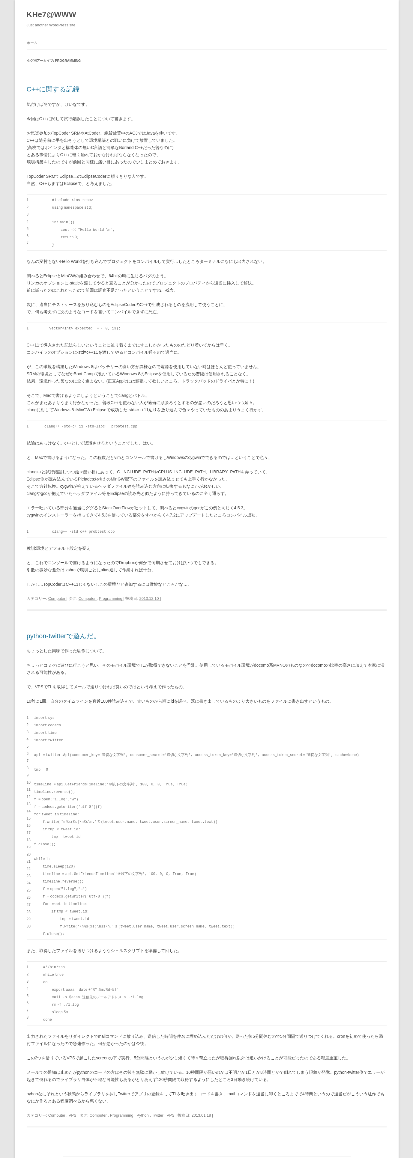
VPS (73, 1102)
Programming (111, 596)
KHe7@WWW (51, 14)
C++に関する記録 (53, 89)
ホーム (32, 43)
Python (143, 1102)
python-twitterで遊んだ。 (63, 633)
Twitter (158, 1102)
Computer (57, 596)
